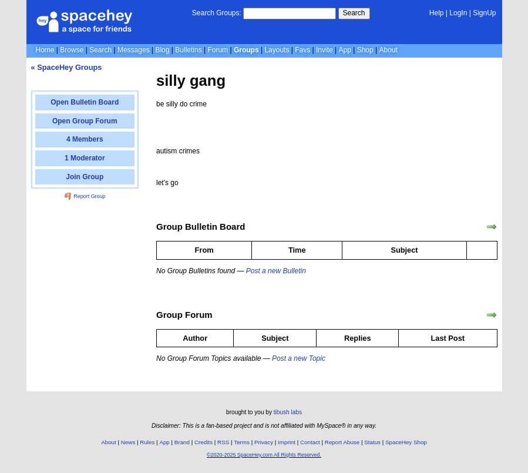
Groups (246, 50)
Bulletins (188, 50)
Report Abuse (342, 442)
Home (45, 50)
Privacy (263, 442)
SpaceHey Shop (406, 442)
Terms (242, 442)
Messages (133, 50)
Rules (147, 442)
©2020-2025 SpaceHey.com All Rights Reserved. (264, 455)
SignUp (484, 13)
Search (354, 13)
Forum (217, 50)
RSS (223, 442)
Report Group (85, 196)
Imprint (286, 442)
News (128, 442)
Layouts (276, 50)
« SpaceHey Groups (66, 67)
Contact (310, 442)
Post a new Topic (298, 358)
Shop (365, 50)
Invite (324, 50)
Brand (182, 442)
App (345, 50)
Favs (302, 50)
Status (372, 442)
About (388, 50)
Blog (162, 50)
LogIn (458, 13)
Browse (71, 50)
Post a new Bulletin (276, 271)
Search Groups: (216, 13)
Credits (203, 442)
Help (436, 13)
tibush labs (288, 412)
